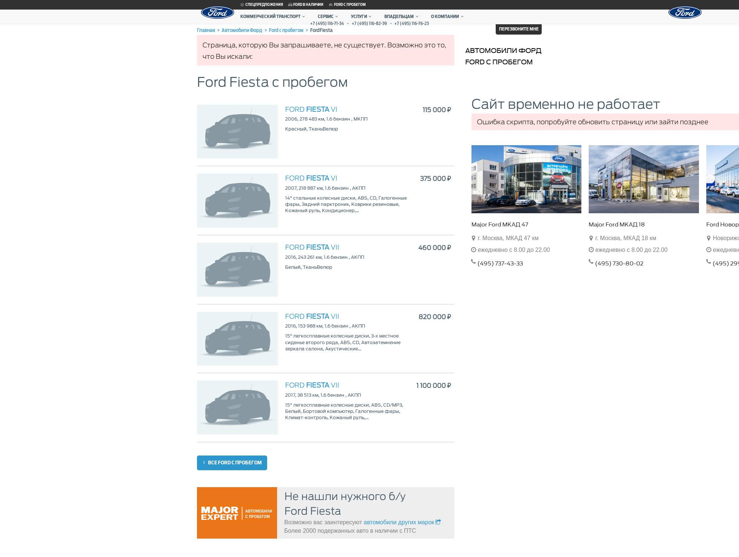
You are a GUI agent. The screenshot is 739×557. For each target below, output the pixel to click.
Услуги (362, 16)
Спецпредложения (261, 5)
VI (311, 109)
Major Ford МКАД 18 (617, 225)
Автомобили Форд (503, 51)
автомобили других (403, 522)
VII (312, 247)
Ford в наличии (305, 5)
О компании (448, 16)
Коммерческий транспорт (273, 16)
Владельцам (402, 16)
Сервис (329, 16)
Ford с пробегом (347, 5)
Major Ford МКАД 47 (499, 225)
